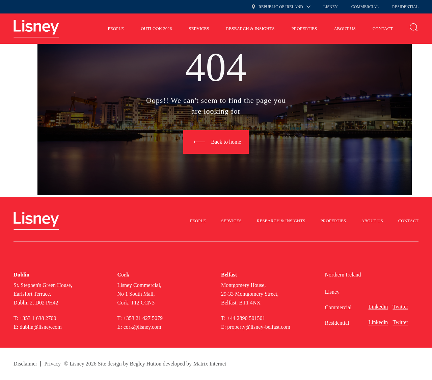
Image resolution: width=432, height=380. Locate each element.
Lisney (330, 6)
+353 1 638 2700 (37, 318)
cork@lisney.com (142, 327)
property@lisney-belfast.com (258, 327)
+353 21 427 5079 (143, 318)
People (116, 28)
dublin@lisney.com (40, 327)
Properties (304, 28)
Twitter (400, 307)
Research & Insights (250, 28)
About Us (344, 28)
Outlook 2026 (156, 28)
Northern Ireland (343, 274)
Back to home (226, 142)
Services (199, 28)
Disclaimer (25, 364)
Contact (383, 28)
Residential (405, 6)
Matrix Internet (209, 364)
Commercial (365, 6)
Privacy (52, 364)
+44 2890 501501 (246, 318)
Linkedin (378, 307)
